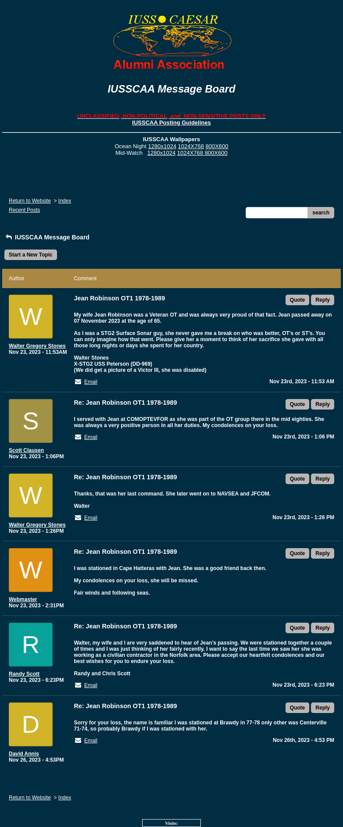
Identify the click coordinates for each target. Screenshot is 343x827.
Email (90, 382)
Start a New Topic (31, 255)
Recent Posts (24, 210)
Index (64, 201)
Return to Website (30, 201)
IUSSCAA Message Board (46, 237)
